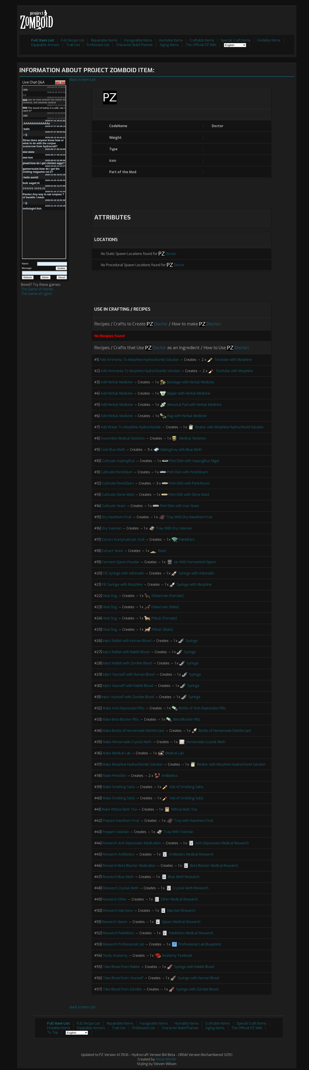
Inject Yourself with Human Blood (129, 674)
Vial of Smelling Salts (186, 787)
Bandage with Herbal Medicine (190, 382)
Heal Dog (110, 595)
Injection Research (181, 910)
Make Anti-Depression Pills (124, 708)
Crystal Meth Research (190, 888)
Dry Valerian (111, 528)
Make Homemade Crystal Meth (127, 742)
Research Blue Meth (118, 877)
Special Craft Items (235, 40)
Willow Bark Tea (184, 809)
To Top (52, 1032)
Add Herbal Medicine (117, 382)
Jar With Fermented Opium (195, 562)
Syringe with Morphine (194, 584)
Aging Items (169, 45)
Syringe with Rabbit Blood (194, 966)
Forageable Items (138, 40)
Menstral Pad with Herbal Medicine (194, 404)
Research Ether (115, 899)
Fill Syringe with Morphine (122, 584)
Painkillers (187, 539)
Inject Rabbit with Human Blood (127, 640)
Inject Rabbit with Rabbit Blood (126, 652)
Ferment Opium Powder (120, 562)
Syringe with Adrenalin (196, 573)
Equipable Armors (45, 45)
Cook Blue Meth (113, 449)
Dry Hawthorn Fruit (117, 517)
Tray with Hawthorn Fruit (193, 820)
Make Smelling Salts (119, 787)
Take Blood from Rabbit (121, 966)
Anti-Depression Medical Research (222, 843)
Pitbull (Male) (162, 629)
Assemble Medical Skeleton (123, 438)
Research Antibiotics (118, 854)
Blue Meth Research (183, 877)
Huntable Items (171, 40)
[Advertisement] (215, 17)
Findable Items (268, 40)
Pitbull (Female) (164, 618)
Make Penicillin (114, 775)
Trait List (73, 45)
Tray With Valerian (178, 832)
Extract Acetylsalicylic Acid (123, 539)
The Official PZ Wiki (200, 45)
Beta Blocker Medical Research (214, 865)
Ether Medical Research (179, 899)
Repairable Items (104, 40)
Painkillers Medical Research (191, 933)
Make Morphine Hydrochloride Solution (132, 764)
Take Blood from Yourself (123, 978)
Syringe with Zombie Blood (197, 989)
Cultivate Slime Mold (118, 494)
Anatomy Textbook (177, 955)
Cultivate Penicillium (117, 472)
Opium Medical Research (181, 922)
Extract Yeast (112, 551)
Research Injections (118, 910)
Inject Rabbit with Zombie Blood (127, 663)
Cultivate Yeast (113, 506)
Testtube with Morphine (233, 359)
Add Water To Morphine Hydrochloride (131, 427)
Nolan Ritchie (166, 1059)
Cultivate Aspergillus (118, 461)
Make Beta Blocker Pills (120, 719)
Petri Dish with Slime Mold (189, 494)
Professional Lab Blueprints (200, 944)
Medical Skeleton (192, 438)
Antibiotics (169, 775)
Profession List (98, 45)
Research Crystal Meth (120, 888)
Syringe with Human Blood (198, 978)
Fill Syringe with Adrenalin (123, 573)
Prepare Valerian (115, 832)
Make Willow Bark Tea (119, 809)
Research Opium (114, 922)
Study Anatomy (115, 955)
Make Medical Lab (117, 753)
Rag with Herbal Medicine (187, 416)
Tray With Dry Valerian (174, 528)
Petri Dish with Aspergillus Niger (194, 461)
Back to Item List (83, 79)
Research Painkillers (118, 933)
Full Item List (42, 40)
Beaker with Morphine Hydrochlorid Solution (229, 427)
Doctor (171, 253)
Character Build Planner (134, 45)
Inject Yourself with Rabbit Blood (128, 685)
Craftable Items (202, 40)
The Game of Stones (37, 289)
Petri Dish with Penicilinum (187, 472)
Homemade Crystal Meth (205, 742)
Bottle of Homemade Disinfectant (225, 730)
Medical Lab (174, 753)
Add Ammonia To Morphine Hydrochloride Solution (139, 359)
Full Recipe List (72, 40)
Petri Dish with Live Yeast (179, 506)
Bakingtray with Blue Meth (181, 449)
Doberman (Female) (168, 595)
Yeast (162, 551)
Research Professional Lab (123, 944)
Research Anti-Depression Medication (131, 843)
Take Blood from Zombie (122, 989)
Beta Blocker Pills (186, 719)
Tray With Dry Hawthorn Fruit (189, 517)
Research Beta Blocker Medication (129, 865)
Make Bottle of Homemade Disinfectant (133, 730)
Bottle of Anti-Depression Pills (202, 708)
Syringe (192, 640)
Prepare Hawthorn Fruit (121, 820)
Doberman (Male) (165, 607)
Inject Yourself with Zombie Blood (128, 697)
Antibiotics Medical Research (191, 854)
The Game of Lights (36, 293)
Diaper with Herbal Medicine (188, 393)
